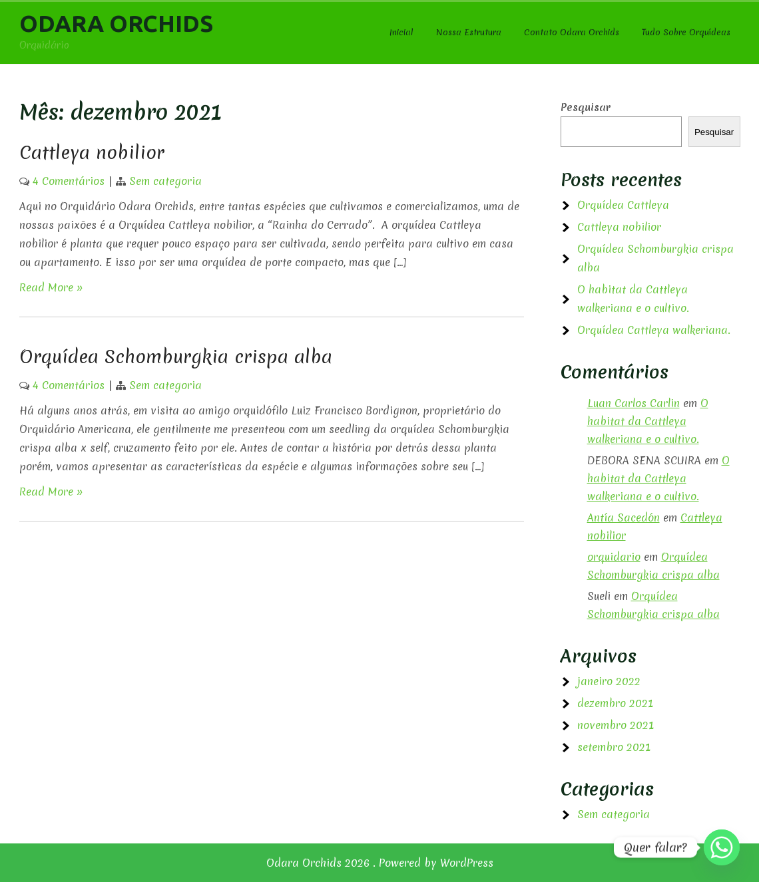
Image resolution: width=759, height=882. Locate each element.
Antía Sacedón (623, 517)
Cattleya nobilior (91, 152)
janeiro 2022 (608, 681)
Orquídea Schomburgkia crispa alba (175, 356)
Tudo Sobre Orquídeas (686, 32)
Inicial (401, 32)
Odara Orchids (116, 23)
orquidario (613, 556)
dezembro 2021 (615, 703)
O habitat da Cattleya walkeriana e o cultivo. (647, 421)
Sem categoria (165, 181)
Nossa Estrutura (468, 32)
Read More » (51, 287)
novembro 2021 (615, 725)
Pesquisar (586, 107)
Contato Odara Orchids (571, 32)
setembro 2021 (613, 747)
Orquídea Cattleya (623, 205)
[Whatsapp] (722, 847)
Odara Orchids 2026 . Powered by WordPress (379, 862)
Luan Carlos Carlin (633, 403)
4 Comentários (69, 181)
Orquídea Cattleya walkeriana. (653, 330)
